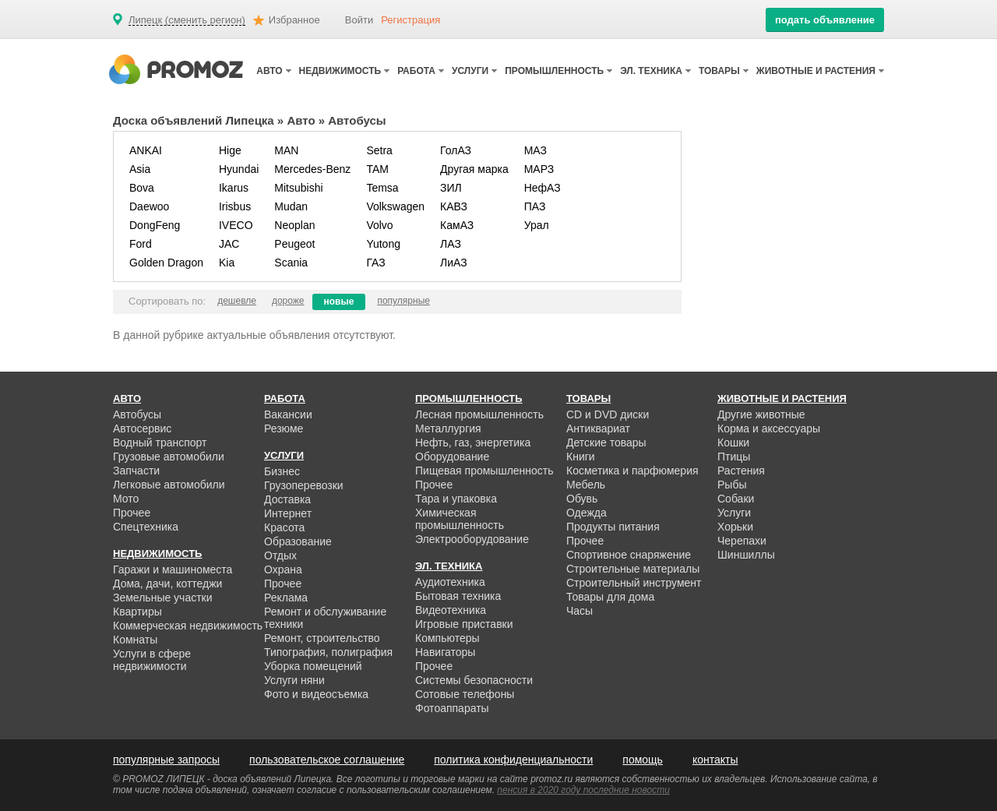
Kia (226, 262)
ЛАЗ (450, 244)
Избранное (294, 20)
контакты (715, 759)
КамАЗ (457, 225)
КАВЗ (453, 206)
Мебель (585, 484)
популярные (403, 300)
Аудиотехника (450, 582)
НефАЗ (542, 188)
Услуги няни (294, 680)
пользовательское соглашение (326, 759)
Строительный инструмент (633, 583)
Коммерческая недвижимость (187, 625)
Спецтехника (145, 526)
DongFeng (154, 225)
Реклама (286, 597)
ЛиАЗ (453, 262)
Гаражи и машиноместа (172, 569)
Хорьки (735, 526)
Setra (379, 150)
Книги (580, 456)
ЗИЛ (451, 188)
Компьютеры (447, 638)
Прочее (131, 512)
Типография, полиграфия (328, 652)
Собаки (735, 498)
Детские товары (606, 442)
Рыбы (731, 484)
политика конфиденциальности (513, 759)
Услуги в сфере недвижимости (152, 659)
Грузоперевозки (303, 485)
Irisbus (235, 206)
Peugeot (294, 244)
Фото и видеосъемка (316, 694)
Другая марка (474, 169)
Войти (359, 20)
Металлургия (448, 428)
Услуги (734, 512)
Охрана (283, 569)
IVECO (236, 225)
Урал (536, 225)
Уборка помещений (313, 666)
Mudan (291, 206)
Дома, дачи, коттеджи (167, 583)
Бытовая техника (458, 596)
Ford (140, 244)
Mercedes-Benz (312, 169)
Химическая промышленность (459, 518)
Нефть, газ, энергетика (472, 442)
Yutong (383, 244)
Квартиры (137, 611)
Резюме (283, 428)
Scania (291, 262)
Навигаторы (445, 652)
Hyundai (239, 169)
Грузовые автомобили (168, 456)
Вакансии (288, 414)
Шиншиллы (746, 554)
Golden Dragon (166, 262)
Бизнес (282, 471)
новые (339, 301)
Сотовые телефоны (464, 694)
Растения (741, 470)
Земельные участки (163, 597)
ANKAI (145, 150)
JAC (229, 244)
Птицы (733, 456)
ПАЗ (535, 206)
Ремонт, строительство (322, 638)
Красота (284, 527)
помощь (642, 759)
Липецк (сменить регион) (187, 20)
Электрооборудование (472, 539)
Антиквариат (598, 428)
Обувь (581, 498)
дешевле (236, 300)
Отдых (280, 555)
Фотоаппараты (452, 708)
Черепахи (741, 540)
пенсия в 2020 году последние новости (583, 790)
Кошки (733, 442)
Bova (141, 188)
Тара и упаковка (456, 498)
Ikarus (233, 188)
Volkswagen (395, 206)
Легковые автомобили (169, 484)
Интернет (288, 513)
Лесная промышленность (479, 414)
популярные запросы (166, 759)
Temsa (382, 188)
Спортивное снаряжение (628, 554)
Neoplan (294, 225)
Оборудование (452, 456)
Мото (126, 498)
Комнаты (135, 639)
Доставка (287, 499)
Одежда (586, 512)
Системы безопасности (474, 680)
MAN (286, 150)
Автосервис (142, 428)
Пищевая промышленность (484, 470)
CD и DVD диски (607, 414)
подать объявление (825, 20)
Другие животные (761, 414)
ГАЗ (375, 262)
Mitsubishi (298, 188)
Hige (230, 150)
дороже (288, 300)
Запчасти (136, 470)
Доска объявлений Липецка (193, 120)
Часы (579, 611)
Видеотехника (450, 610)
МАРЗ (539, 169)
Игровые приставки (464, 624)
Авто (301, 120)
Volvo (379, 225)
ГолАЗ (455, 150)
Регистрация (410, 20)
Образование (298, 541)
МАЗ (535, 150)
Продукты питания (613, 526)
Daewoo (149, 206)
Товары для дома (610, 597)
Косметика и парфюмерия (632, 470)
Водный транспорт (159, 442)
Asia (139, 169)
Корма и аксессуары (768, 428)
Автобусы (137, 414)
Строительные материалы (632, 568)
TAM (377, 169)
